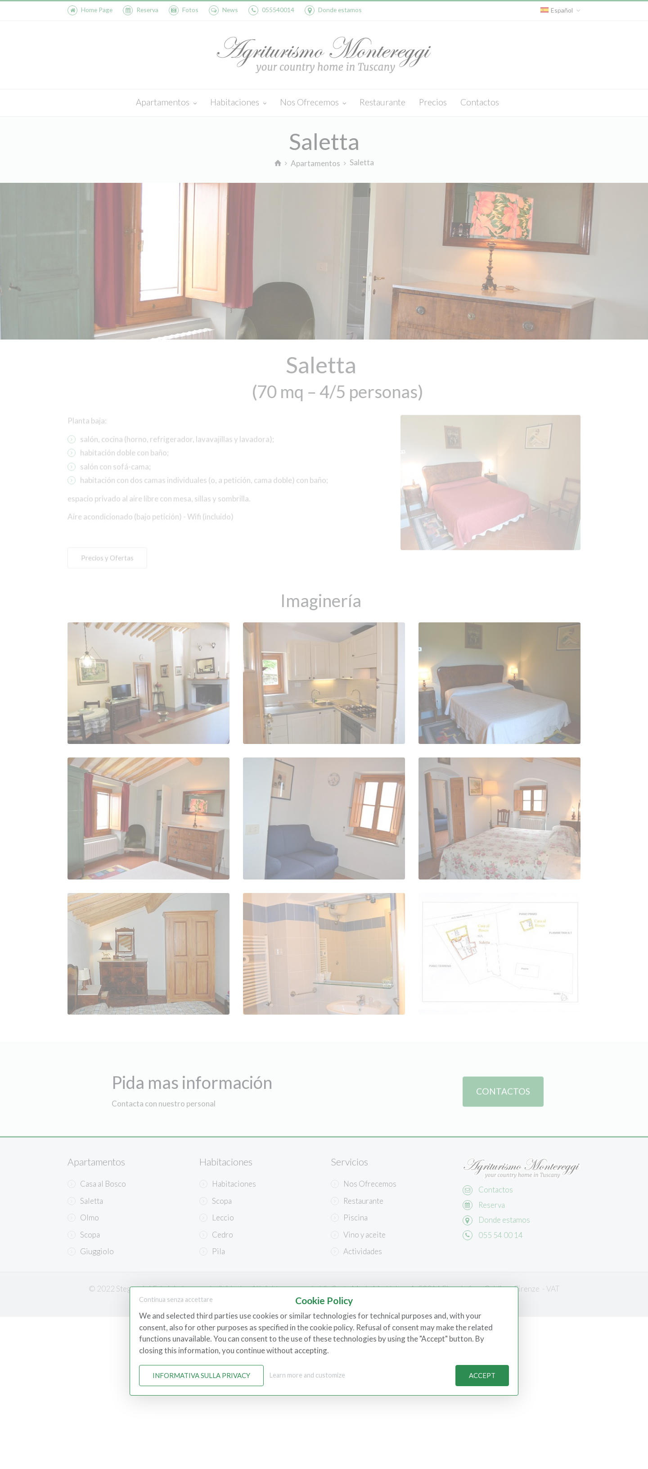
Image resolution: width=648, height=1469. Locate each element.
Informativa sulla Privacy (201, 1376)
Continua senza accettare (176, 1300)
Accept (482, 1376)
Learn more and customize (307, 1375)
